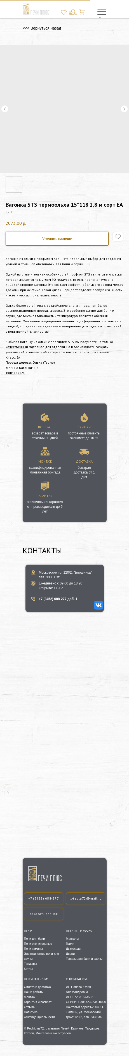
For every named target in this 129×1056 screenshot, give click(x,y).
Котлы (28, 968)
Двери (70, 953)
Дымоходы (73, 948)
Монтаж (29, 997)
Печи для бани (34, 938)
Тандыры (30, 963)
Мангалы (72, 938)
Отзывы (29, 1007)
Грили (70, 943)
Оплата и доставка (37, 987)
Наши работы (33, 992)
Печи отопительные (38, 943)
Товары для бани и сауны (84, 958)
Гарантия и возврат (38, 1002)
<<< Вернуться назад (42, 28)
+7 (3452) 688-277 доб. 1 (58, 599)
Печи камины (33, 948)
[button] (43, 914)
